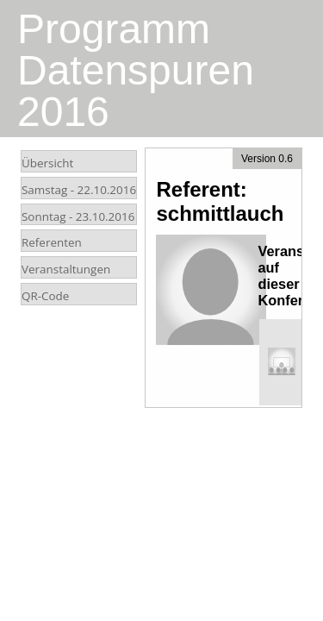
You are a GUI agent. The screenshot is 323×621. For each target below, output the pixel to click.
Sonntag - (78, 216)
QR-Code (45, 296)
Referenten (52, 242)
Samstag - (79, 190)
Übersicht (47, 163)
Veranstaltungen (66, 269)
